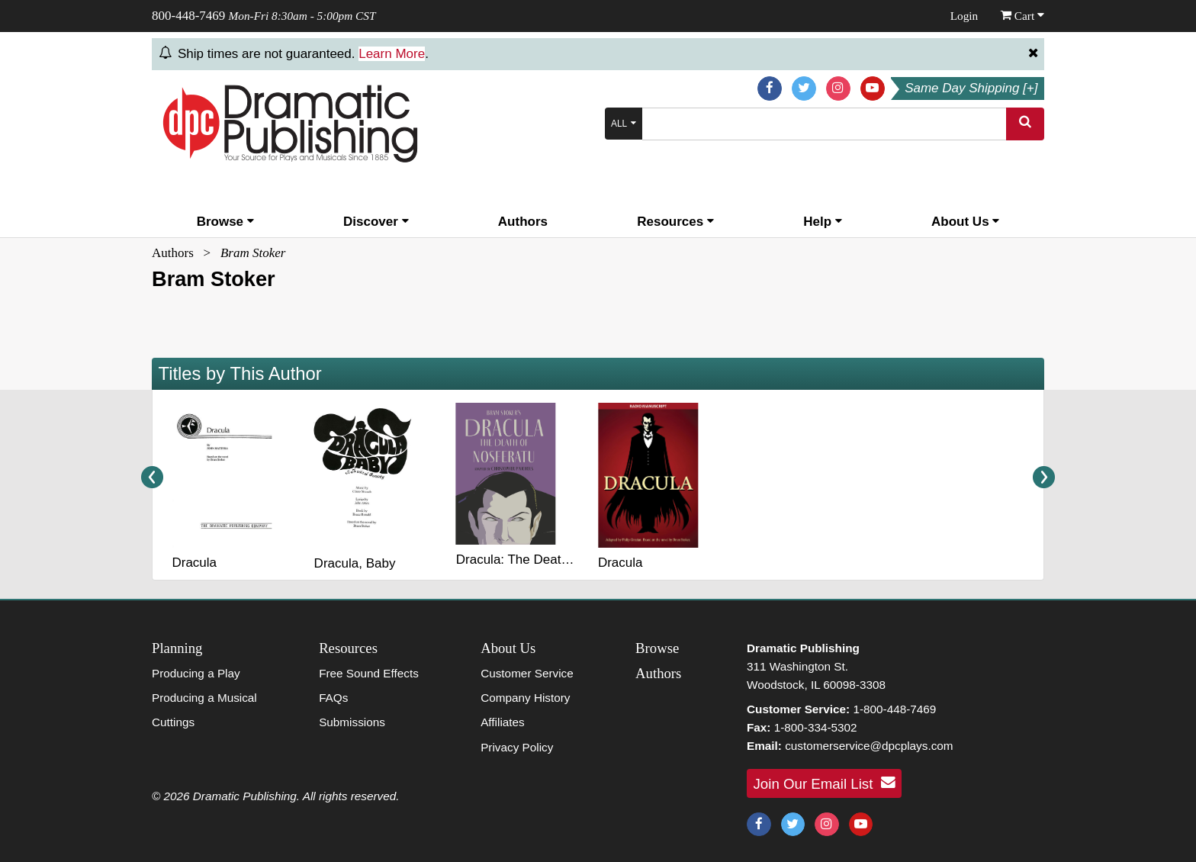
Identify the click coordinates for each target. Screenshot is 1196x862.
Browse (225, 221)
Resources (675, 221)
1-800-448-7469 (894, 709)
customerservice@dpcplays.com (869, 745)
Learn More (391, 54)
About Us (965, 221)
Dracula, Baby (355, 563)
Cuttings (173, 722)
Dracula (194, 562)
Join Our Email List (824, 782)
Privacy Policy (517, 747)
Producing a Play (196, 673)
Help (822, 221)
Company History (525, 697)
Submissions (352, 722)
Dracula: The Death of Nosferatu (549, 559)
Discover (376, 221)
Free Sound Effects (369, 673)
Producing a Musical (204, 697)
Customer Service (527, 673)
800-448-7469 (188, 15)
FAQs (333, 697)
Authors (523, 221)
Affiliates (503, 722)
